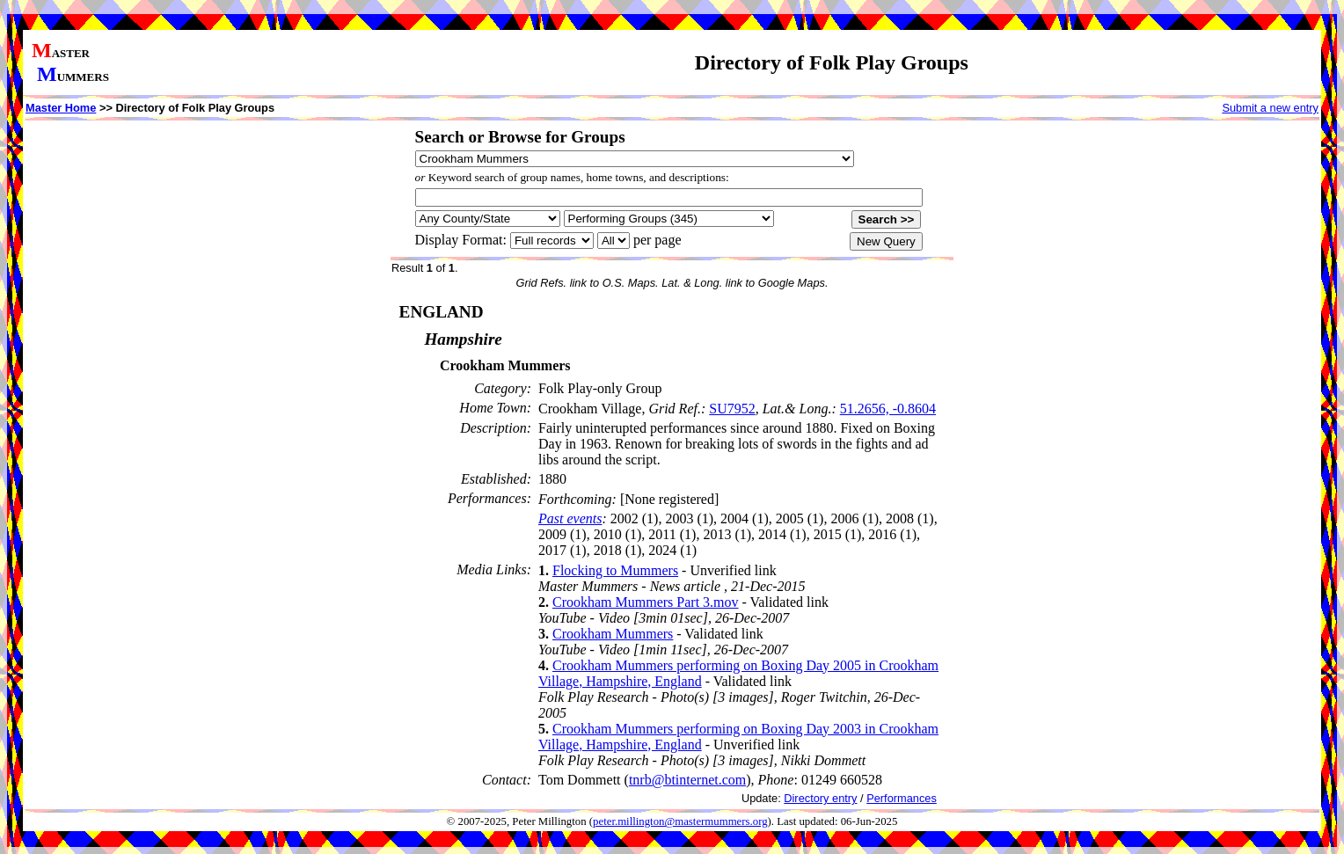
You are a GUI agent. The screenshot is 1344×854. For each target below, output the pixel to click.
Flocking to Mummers (615, 570)
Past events (570, 518)
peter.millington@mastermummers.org (680, 821)
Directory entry (820, 798)
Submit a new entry (1270, 107)
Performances (901, 798)
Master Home (61, 107)
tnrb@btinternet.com (687, 779)
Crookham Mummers (612, 633)
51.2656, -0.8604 (888, 408)
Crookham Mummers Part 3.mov (645, 602)
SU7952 (732, 408)
